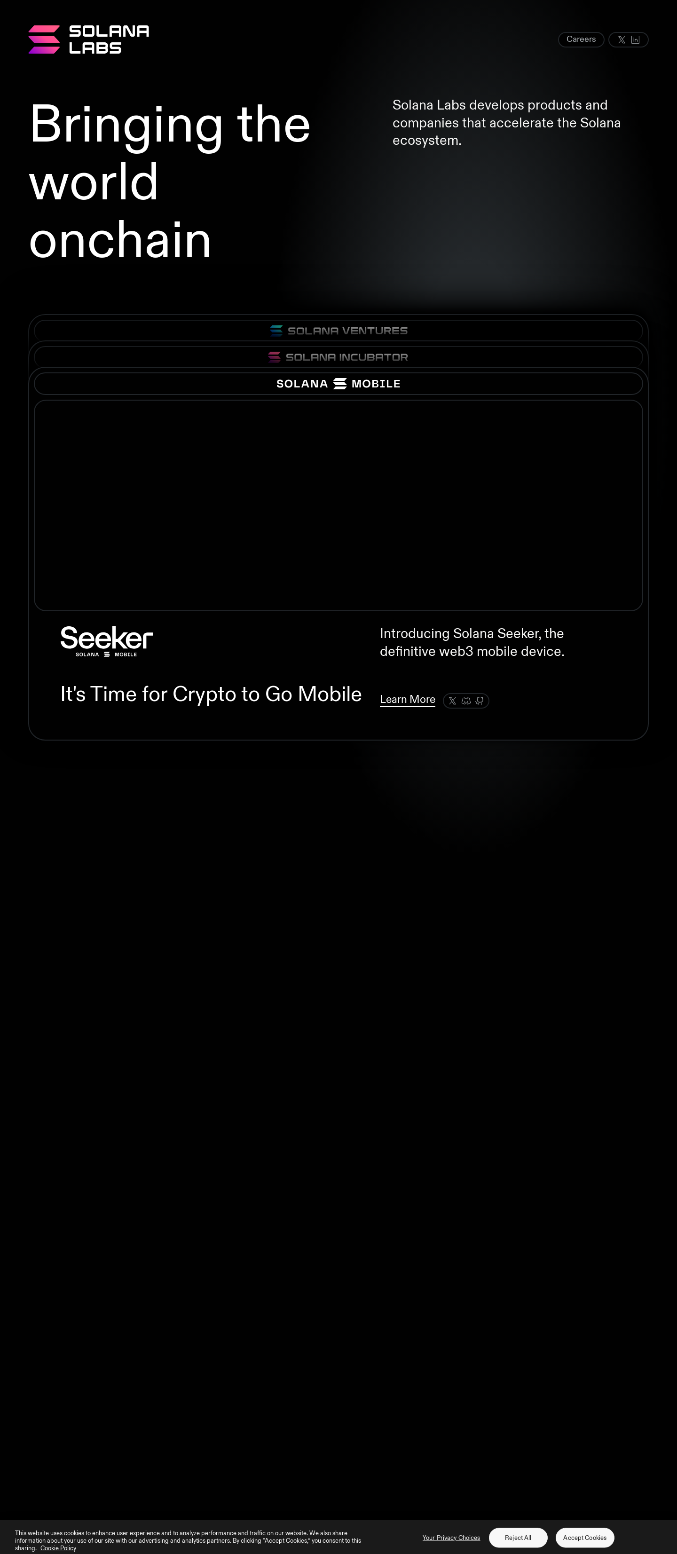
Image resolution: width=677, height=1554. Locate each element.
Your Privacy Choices (451, 1542)
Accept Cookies (584, 1542)
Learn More (407, 699)
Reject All (518, 1542)
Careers (581, 39)
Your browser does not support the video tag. (338, 505)
